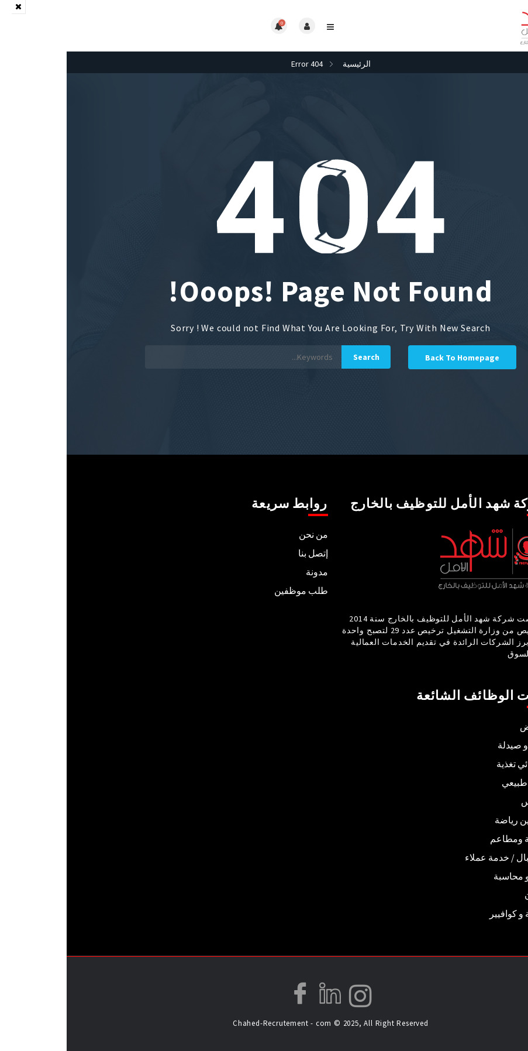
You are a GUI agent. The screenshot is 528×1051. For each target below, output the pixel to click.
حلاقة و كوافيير (451, 913)
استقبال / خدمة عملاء (439, 857)
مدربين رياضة (454, 820)
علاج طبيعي (457, 782)
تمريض (466, 726)
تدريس (467, 801)
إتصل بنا (246, 553)
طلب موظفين (234, 590)
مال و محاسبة (453, 876)
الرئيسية (290, 64)
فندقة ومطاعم (451, 838)
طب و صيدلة (455, 745)
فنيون (469, 895)
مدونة (250, 572)
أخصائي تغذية (455, 764)
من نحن (246, 534)
